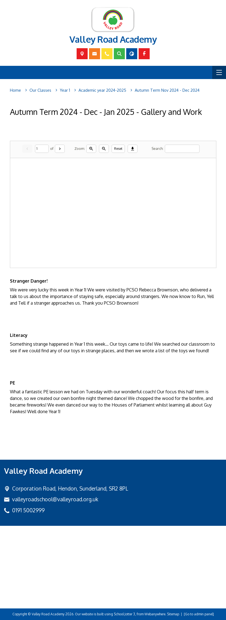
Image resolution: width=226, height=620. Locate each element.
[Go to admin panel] (199, 614)
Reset (118, 149)
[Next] (60, 149)
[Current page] (42, 148)
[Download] (133, 149)
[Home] (15, 90)
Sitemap (173, 614)
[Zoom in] (91, 149)
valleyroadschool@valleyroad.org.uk (55, 499)
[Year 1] (65, 90)
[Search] (182, 148)
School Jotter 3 (124, 614)
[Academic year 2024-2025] (102, 90)
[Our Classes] (40, 90)
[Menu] (219, 72)
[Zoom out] (104, 149)
